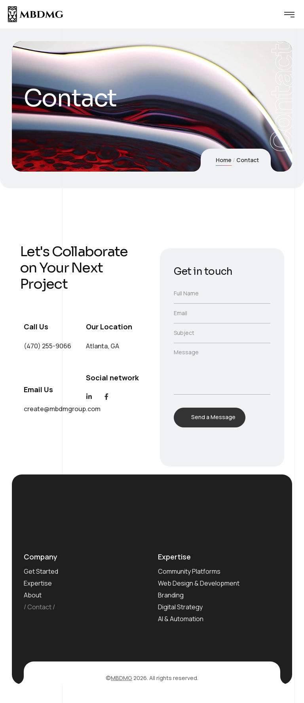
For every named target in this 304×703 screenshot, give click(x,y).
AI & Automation (180, 618)
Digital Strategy (180, 607)
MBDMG (121, 678)
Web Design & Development (198, 583)
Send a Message (213, 417)
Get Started (41, 571)
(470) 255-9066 (47, 346)
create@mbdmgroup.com (62, 408)
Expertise (38, 583)
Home (224, 160)
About (33, 595)
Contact (39, 607)
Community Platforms (189, 571)
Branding (171, 595)
